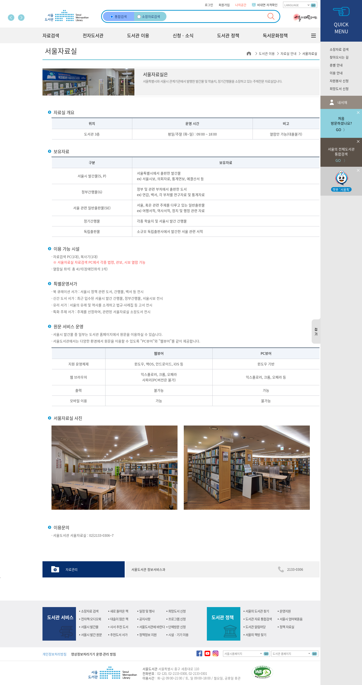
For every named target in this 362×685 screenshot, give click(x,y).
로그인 (209, 5)
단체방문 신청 (177, 626)
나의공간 (240, 5)
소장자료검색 (148, 16)
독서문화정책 (275, 35)
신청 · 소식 (183, 35)
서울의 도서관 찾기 (257, 611)
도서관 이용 (138, 35)
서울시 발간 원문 (91, 634)
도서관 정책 (228, 35)
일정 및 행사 (146, 611)
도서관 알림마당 (255, 626)
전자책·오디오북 (91, 619)
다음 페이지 (21, 17)
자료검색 (50, 35)
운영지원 (285, 611)
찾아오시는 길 (339, 57)
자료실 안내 (288, 53)
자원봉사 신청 (339, 80)
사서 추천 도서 (119, 626)
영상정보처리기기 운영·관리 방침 (93, 654)
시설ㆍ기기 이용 (178, 634)
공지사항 (144, 619)
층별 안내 (336, 65)
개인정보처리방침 (54, 654)
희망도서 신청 (339, 88)
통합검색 (118, 16)
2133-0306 (295, 569)
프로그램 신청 (177, 619)
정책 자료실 (287, 626)
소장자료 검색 (339, 49)
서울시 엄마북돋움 (291, 619)
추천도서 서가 (118, 634)
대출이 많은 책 (119, 619)
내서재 (342, 102)
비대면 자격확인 (267, 5)
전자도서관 (93, 35)
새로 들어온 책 (119, 611)
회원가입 (224, 5)
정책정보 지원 (148, 634)
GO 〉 (341, 150)
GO (313, 5)
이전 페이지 (11, 17)
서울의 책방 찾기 (255, 634)
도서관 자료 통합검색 (258, 619)
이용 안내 (336, 73)
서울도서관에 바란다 (152, 626)
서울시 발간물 (89, 626)
